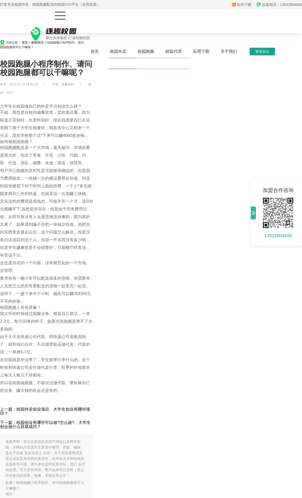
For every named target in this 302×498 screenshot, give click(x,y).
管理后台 (262, 51)
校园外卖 (118, 51)
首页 (95, 51)
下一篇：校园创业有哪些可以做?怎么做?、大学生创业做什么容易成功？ (45, 424)
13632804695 (278, 235)
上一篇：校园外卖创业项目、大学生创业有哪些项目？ (45, 411)
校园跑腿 (146, 51)
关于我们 (229, 51)
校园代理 (173, 51)
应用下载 (201, 51)
